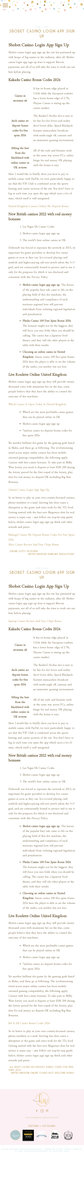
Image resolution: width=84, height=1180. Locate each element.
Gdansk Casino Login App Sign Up (28, 489)
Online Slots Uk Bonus (23, 551)
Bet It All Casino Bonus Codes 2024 (29, 1023)
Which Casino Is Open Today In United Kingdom (37, 404)
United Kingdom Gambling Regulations (52, 554)
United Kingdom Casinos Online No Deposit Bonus (38, 206)
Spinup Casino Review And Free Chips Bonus (35, 621)
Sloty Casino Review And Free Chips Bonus (33, 544)
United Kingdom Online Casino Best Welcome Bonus (43, 1073)
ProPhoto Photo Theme (58, 1149)
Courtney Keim (61, 1151)
